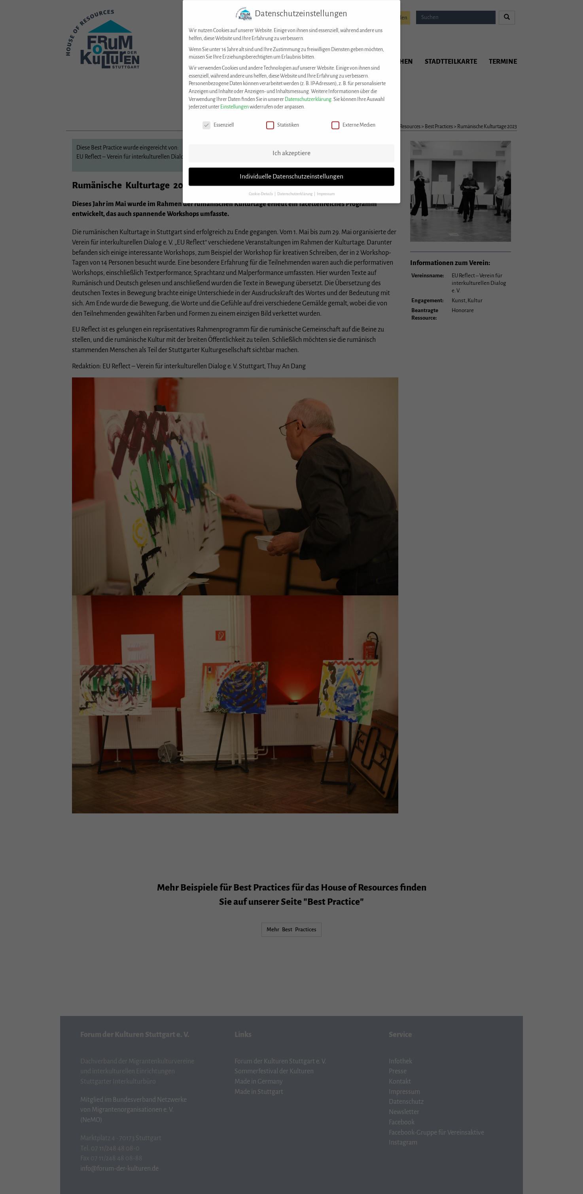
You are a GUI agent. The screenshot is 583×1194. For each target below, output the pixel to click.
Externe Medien (353, 118)
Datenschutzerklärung (308, 92)
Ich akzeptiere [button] (291, 146)
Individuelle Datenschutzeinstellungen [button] (291, 169)
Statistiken (282, 118)
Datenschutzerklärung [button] (295, 187)
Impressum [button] (326, 187)
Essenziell (218, 118)
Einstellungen (234, 100)
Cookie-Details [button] (261, 187)
